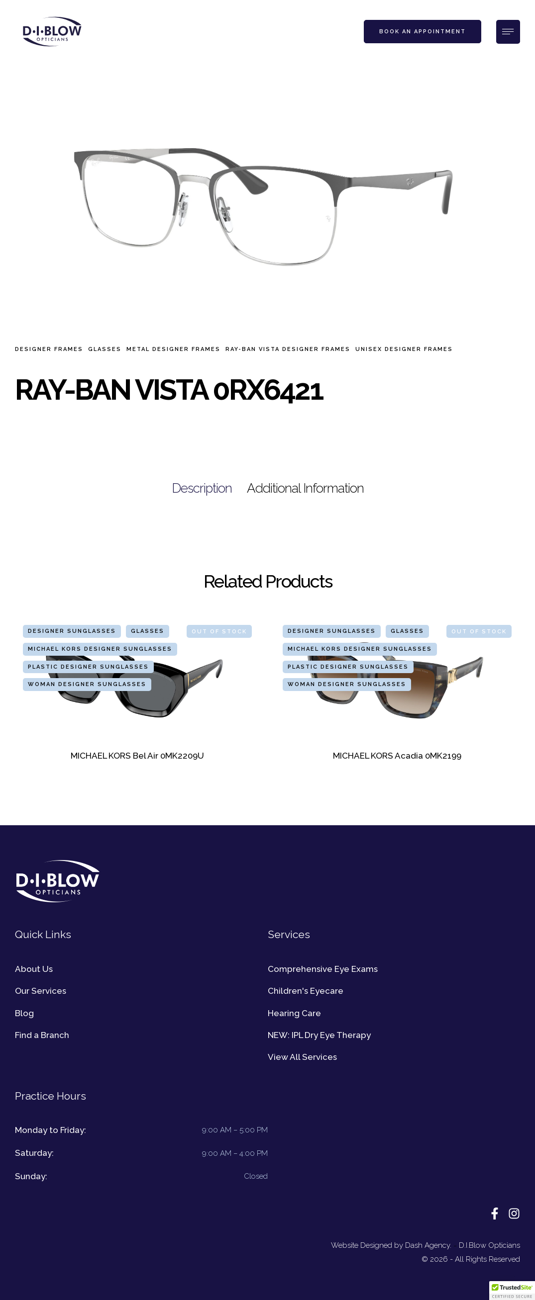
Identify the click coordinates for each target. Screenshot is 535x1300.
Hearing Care (294, 1013)
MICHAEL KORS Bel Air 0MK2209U (137, 756)
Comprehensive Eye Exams (323, 969)
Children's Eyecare (305, 991)
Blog (24, 1013)
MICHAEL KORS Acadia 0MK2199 (397, 756)
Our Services (40, 991)
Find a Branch (42, 1035)
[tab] (202, 488)
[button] (422, 32)
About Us (34, 969)
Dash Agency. (428, 1245)
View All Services (302, 1057)
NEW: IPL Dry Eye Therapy (319, 1035)
